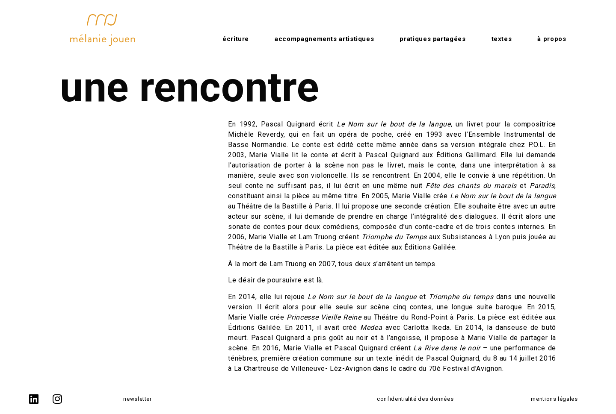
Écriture (235, 39)
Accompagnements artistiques (324, 39)
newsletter (137, 399)
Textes (502, 39)
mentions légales (554, 399)
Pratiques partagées (432, 39)
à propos (551, 39)
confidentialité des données (415, 399)
